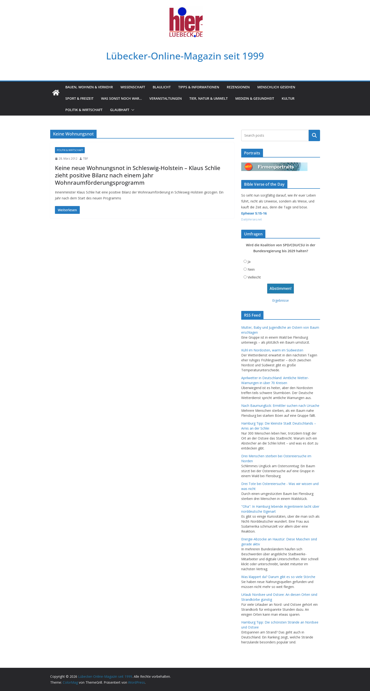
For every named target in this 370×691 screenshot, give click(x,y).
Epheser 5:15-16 (254, 213)
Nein (251, 269)
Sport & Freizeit (79, 98)
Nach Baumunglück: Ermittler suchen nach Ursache (280, 405)
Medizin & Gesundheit (254, 98)
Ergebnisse (280, 300)
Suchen (314, 135)
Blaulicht (162, 87)
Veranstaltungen (165, 98)
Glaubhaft (119, 110)
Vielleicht (254, 277)
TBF (85, 159)
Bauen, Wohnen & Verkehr (89, 87)
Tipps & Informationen (198, 87)
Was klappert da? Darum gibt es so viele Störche (278, 576)
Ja (249, 261)
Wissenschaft (132, 87)
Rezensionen (238, 87)
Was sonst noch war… (121, 98)
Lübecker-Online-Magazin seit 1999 (185, 55)
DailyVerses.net (251, 219)
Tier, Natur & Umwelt (208, 98)
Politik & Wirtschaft (84, 110)
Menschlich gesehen (276, 87)
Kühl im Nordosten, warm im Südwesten (272, 350)
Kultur (288, 98)
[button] (131, 110)
